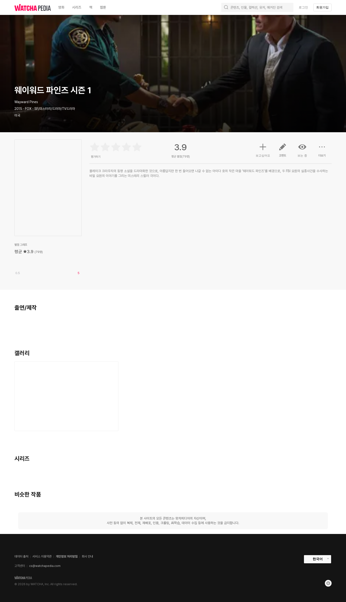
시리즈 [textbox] (76, 7)
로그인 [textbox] (303, 7)
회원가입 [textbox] (322, 7)
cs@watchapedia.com (45, 566)
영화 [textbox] (61, 7)
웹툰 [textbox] (103, 7)
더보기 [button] (322, 152)
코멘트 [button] (282, 152)
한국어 (318, 559)
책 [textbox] (90, 7)
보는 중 (302, 150)
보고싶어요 (263, 149)
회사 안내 (87, 556)
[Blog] (328, 583)
